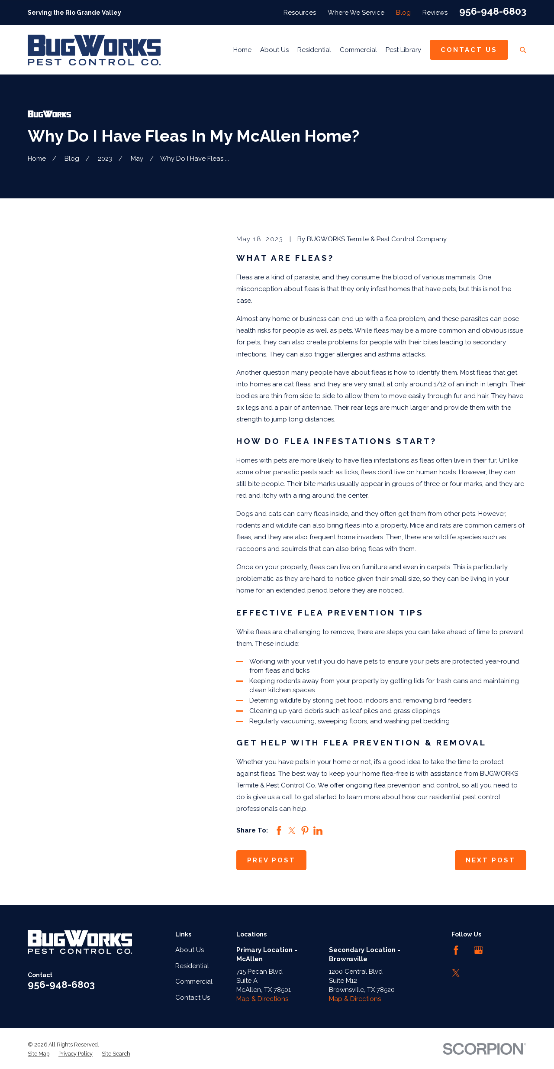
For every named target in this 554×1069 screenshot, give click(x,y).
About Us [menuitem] (274, 50)
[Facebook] (456, 950)
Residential (192, 966)
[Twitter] (456, 973)
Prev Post (271, 860)
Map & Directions (262, 999)
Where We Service (356, 12)
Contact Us (469, 50)
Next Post (490, 860)
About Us (189, 950)
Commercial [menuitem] (358, 50)
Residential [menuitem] (314, 50)
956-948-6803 (492, 11)
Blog (403, 12)
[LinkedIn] (501, 950)
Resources (299, 12)
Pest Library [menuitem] (403, 50)
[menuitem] (38, 1054)
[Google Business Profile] (478, 950)
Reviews (435, 12)
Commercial (194, 981)
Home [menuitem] (242, 50)
